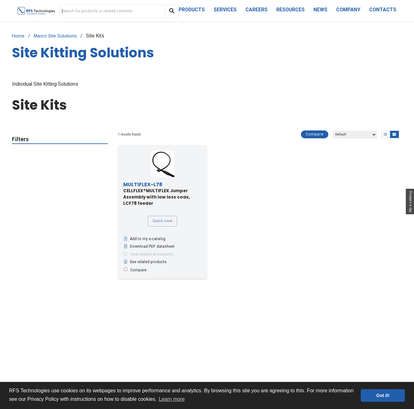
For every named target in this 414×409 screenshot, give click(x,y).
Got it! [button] (382, 395)
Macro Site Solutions (55, 36)
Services (225, 10)
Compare (315, 134)
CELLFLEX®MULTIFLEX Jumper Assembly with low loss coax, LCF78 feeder (156, 194)
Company (348, 10)
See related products (145, 262)
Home (18, 36)
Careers (256, 10)
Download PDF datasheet (149, 246)
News (320, 10)
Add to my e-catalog (144, 239)
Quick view (162, 221)
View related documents (148, 254)
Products (192, 10)
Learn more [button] (172, 399)
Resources (290, 10)
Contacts (382, 10)
